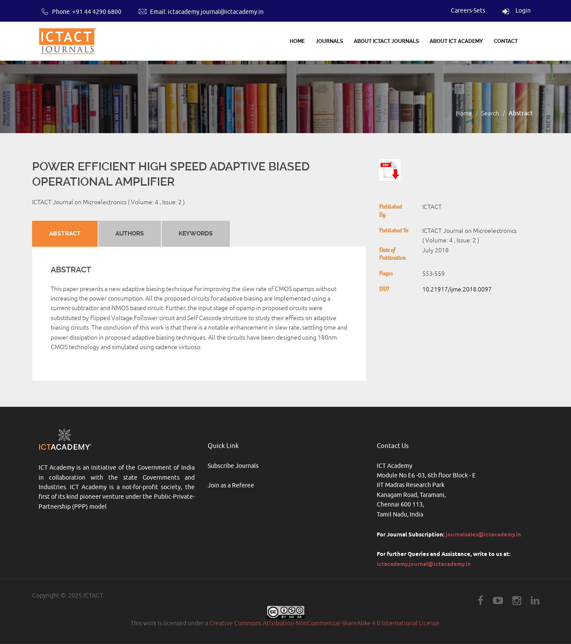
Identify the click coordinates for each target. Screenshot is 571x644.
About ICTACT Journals (386, 41)
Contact (506, 41)
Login (516, 10)
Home (297, 41)
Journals (329, 41)
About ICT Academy (456, 41)
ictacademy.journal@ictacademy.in (216, 12)
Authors (129, 233)
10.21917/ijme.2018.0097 (457, 289)
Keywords (195, 233)
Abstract (65, 233)
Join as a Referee (231, 485)
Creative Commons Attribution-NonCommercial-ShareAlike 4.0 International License (324, 623)
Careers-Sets (468, 10)
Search (490, 113)
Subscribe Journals (233, 466)
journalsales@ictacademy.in (483, 534)
